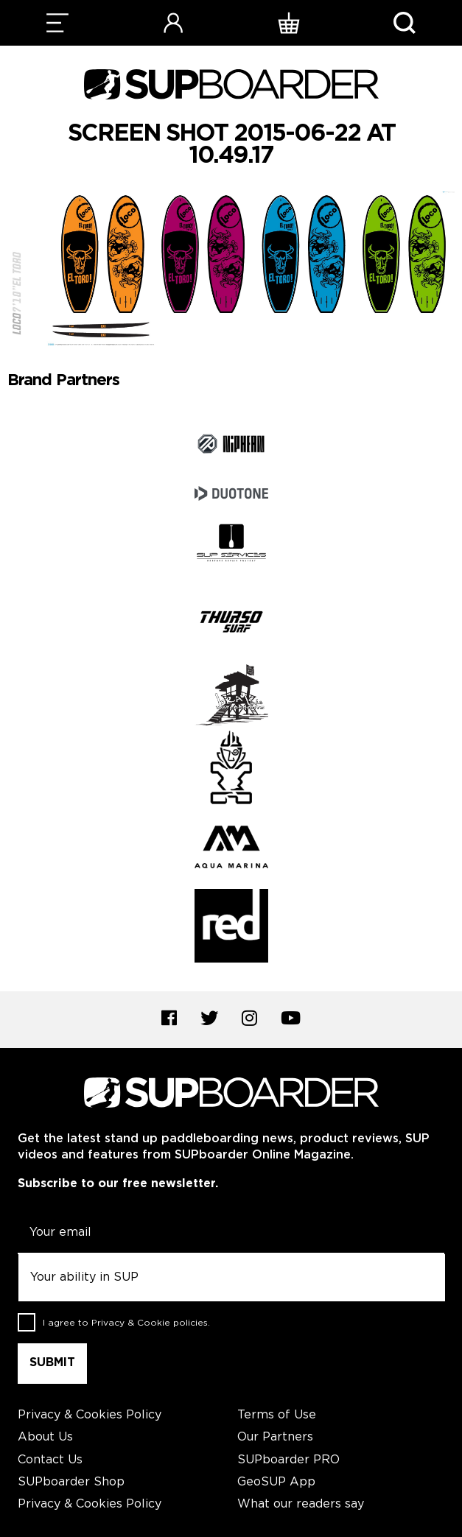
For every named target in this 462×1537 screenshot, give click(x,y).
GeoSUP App (276, 1482)
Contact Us (50, 1460)
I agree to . (126, 1323)
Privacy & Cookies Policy (89, 1415)
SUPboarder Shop (71, 1482)
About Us (45, 1437)
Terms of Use (276, 1415)
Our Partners (275, 1437)
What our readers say (300, 1504)
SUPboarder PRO (288, 1460)
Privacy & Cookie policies (149, 1323)
